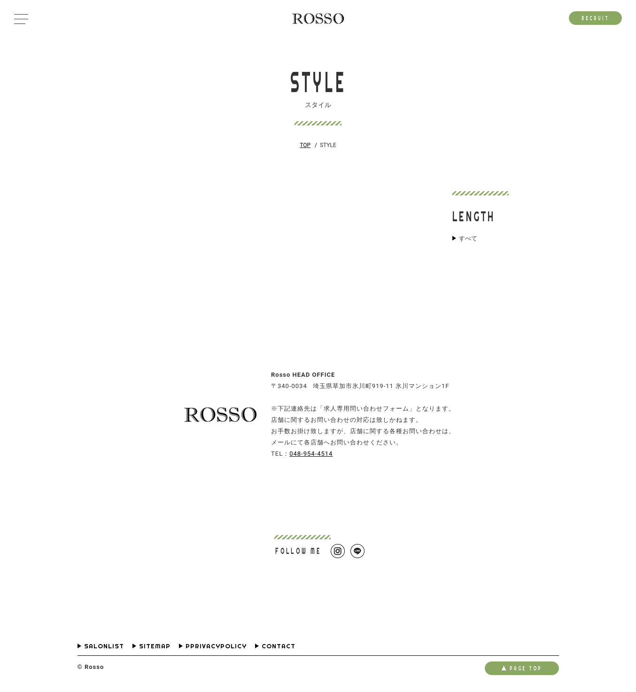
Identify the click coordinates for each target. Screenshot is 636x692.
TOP (305, 145)
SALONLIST (104, 646)
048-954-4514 (311, 453)
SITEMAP (155, 646)
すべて (468, 238)
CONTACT (278, 646)
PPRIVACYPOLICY (216, 646)
